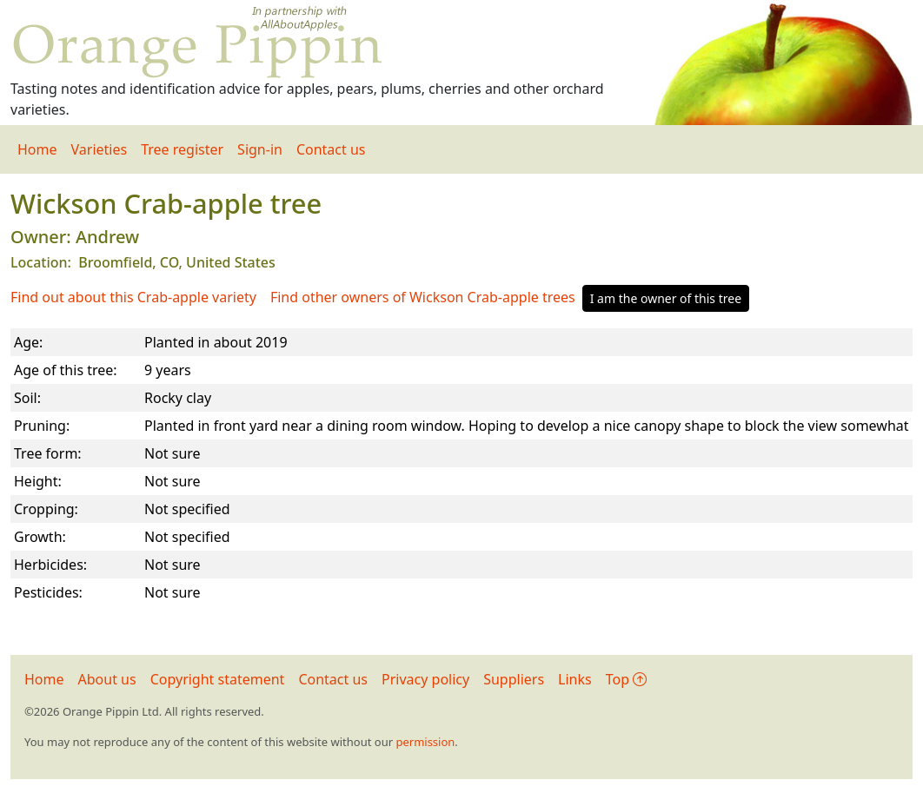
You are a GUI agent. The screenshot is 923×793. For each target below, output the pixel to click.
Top (626, 679)
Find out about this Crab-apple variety (133, 297)
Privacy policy (425, 679)
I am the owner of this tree (665, 298)
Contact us (331, 149)
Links (575, 679)
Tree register (182, 149)
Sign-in (259, 149)
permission (425, 742)
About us (107, 679)
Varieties (99, 149)
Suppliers (513, 679)
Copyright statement (217, 679)
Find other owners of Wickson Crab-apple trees (422, 297)
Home (37, 149)
